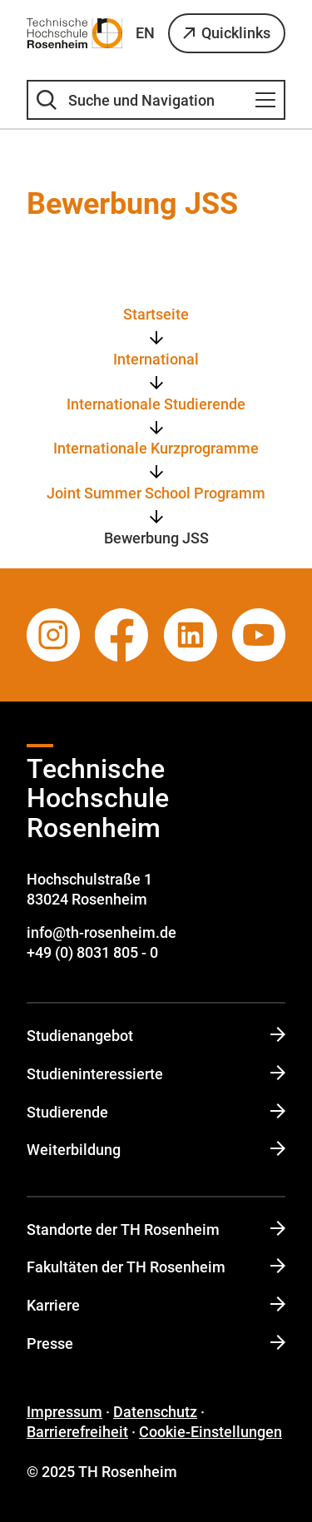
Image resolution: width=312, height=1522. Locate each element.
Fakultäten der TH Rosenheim (156, 1267)
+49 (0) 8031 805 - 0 (92, 952)
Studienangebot (156, 1035)
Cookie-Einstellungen (210, 1431)
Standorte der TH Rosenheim (156, 1229)
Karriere (156, 1305)
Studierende (156, 1112)
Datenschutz (155, 1411)
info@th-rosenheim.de (101, 932)
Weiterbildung (156, 1149)
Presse (156, 1343)
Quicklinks (235, 33)
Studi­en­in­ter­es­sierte (156, 1074)
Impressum (64, 1411)
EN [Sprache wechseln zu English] (145, 33)
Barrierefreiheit (77, 1431)
